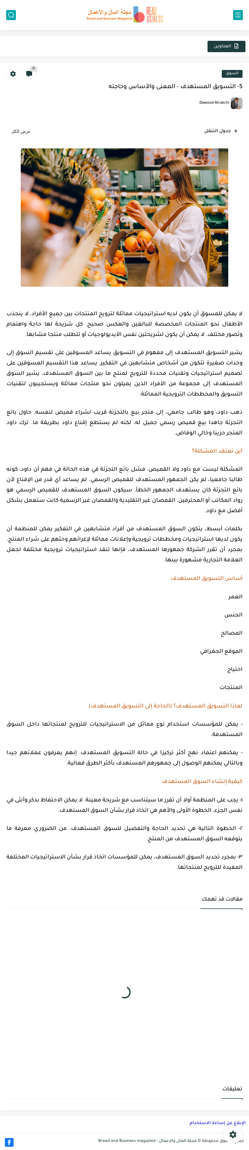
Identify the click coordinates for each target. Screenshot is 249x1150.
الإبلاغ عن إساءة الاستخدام (218, 1123)
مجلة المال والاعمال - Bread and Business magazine (147, 1141)
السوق (232, 74)
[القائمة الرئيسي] (238, 15)
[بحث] (11, 15)
